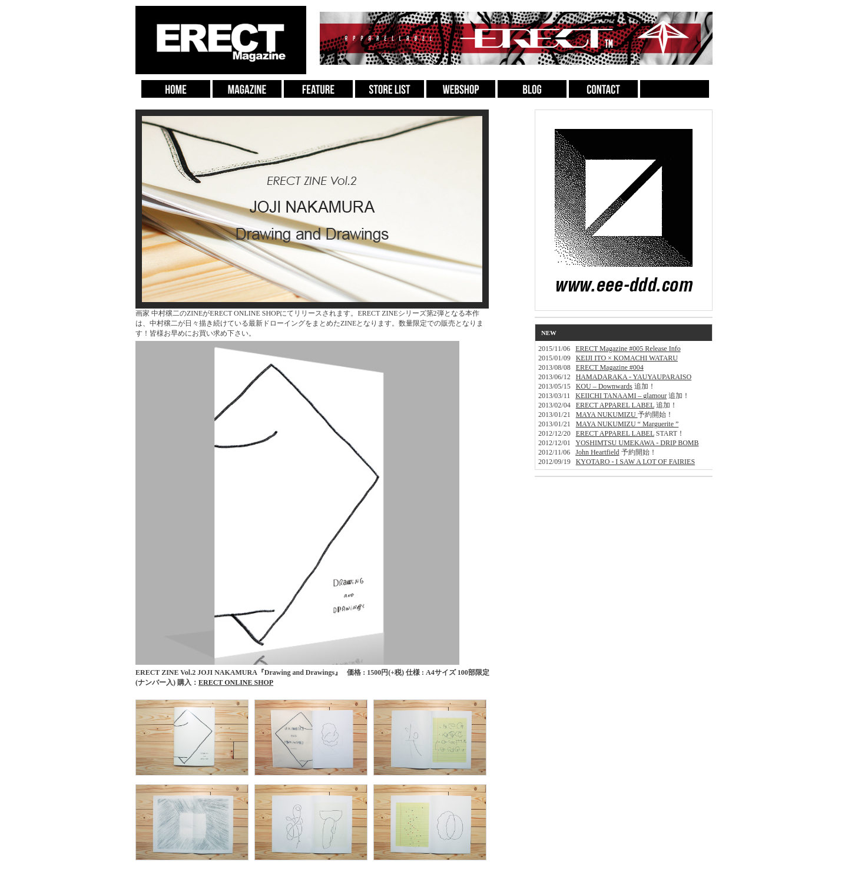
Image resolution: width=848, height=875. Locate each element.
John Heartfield (597, 452)
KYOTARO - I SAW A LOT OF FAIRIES (635, 462)
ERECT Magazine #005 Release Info (627, 348)
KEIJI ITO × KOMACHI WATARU (627, 358)
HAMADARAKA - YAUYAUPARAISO (633, 377)
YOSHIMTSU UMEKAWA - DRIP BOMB (636, 443)
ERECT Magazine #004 (610, 367)
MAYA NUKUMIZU (607, 414)
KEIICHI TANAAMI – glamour (621, 396)
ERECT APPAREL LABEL (615, 405)
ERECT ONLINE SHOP (235, 682)
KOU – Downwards (604, 386)
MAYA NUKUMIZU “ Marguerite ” (627, 424)
